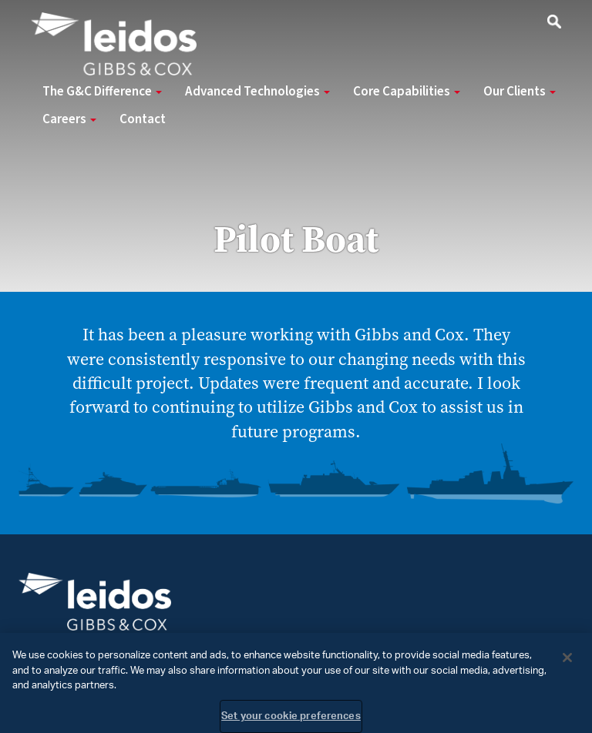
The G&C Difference (102, 91)
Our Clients (519, 91)
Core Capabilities (406, 91)
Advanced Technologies (257, 91)
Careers (69, 119)
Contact (142, 119)
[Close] (567, 662)
